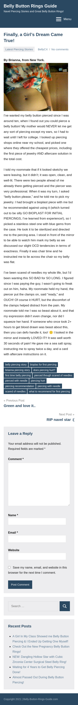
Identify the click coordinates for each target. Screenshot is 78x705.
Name (13, 515)
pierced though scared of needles (53, 375)
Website (13, 550)
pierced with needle (16, 380)
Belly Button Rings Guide (30, 5)
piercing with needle (49, 386)
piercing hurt (38, 380)
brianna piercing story (17, 370)
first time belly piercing (18, 375)
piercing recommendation (19, 386)
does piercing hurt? (44, 370)
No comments (60, 49)
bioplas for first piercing (43, 364)
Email (13, 532)
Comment (16, 459)
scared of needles (15, 391)
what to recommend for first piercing (49, 391)
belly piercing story (15, 364)
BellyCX (43, 49)
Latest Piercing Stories (19, 49)
